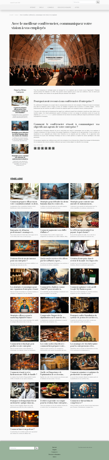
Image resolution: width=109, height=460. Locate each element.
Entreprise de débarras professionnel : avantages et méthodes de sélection (21, 232)
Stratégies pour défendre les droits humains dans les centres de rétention (20, 134)
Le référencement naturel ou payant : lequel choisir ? (82, 231)
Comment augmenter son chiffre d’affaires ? (53, 231)
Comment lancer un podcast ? (22, 429)
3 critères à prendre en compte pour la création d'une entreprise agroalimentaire (53, 403)
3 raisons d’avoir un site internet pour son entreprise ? (23, 259)
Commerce (50, 7)
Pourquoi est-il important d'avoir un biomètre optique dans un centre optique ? (23, 403)
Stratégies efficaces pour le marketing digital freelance (21, 316)
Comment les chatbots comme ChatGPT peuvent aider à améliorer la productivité (52, 289)
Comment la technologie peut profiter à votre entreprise (22, 345)
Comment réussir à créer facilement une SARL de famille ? (23, 373)
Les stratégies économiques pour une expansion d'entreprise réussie (24, 288)
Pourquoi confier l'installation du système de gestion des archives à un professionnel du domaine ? (83, 317)
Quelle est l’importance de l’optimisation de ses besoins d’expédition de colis (51, 374)
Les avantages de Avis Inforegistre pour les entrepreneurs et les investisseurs (84, 346)
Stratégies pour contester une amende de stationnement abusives (20, 157)
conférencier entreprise (46, 114)
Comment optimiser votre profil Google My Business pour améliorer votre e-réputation (83, 289)
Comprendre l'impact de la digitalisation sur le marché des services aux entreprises (52, 317)
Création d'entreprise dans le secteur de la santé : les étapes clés (84, 259)
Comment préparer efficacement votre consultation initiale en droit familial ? (20, 110)
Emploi (41, 7)
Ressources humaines (64, 7)
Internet (32, 7)
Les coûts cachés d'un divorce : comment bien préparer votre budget (52, 346)
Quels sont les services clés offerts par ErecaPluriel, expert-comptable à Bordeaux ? (54, 260)
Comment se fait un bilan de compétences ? (81, 402)
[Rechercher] (84, 2)
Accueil (11, 15)
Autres (77, 7)
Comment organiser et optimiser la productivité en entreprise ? (84, 373)
